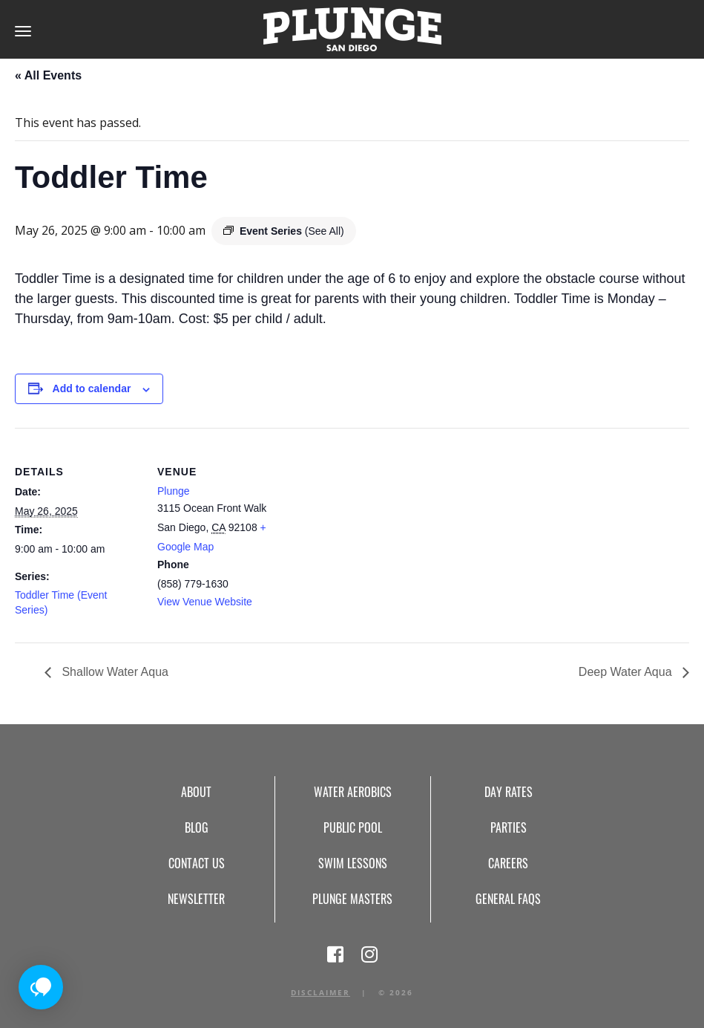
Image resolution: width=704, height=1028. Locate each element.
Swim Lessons (352, 863)
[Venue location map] (378, 530)
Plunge (173, 491)
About (196, 792)
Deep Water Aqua (627, 672)
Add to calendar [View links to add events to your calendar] (92, 388)
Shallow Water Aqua (113, 672)
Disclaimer (320, 992)
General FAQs (508, 899)
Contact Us (196, 863)
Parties (508, 827)
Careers (508, 863)
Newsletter (196, 899)
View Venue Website (204, 602)
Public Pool (352, 827)
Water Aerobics (353, 792)
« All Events (48, 75)
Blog (196, 827)
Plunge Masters (352, 899)
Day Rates (508, 792)
